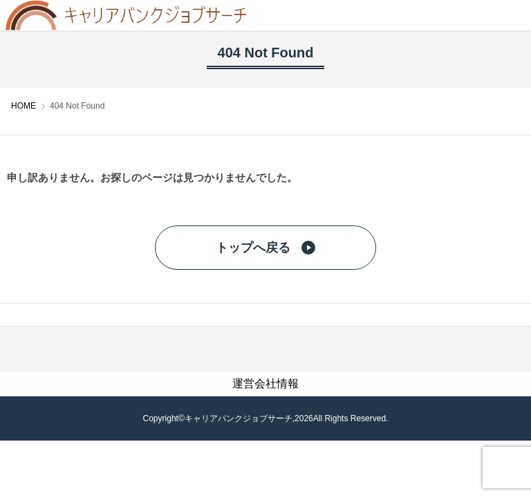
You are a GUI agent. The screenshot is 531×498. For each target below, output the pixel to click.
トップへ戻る (265, 248)
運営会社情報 (265, 383)
